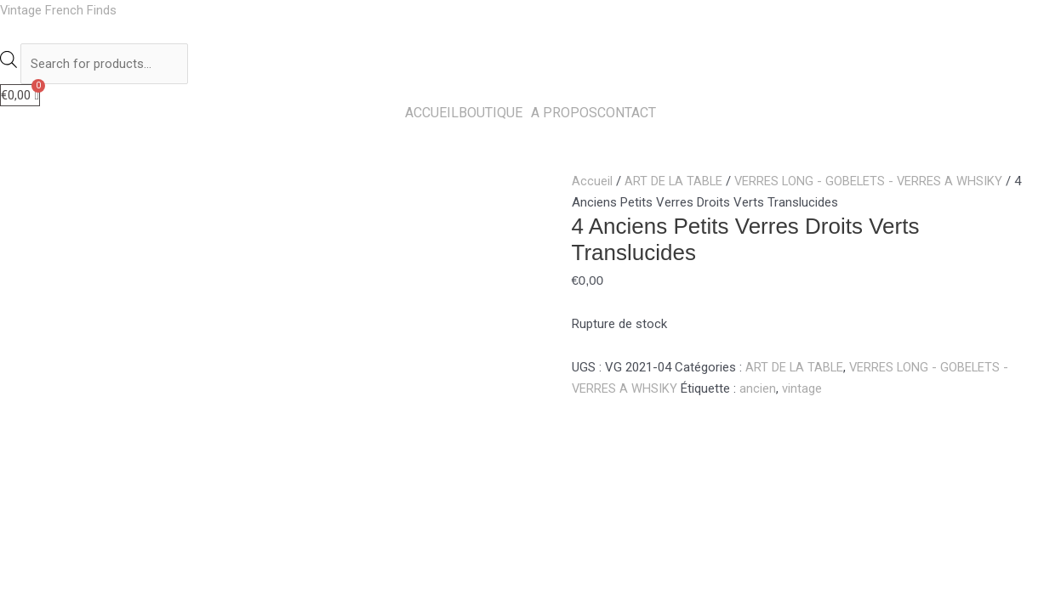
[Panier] (20, 96)
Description (68, 411)
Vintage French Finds (58, 10)
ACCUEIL (432, 115)
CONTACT (626, 115)
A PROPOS (564, 115)
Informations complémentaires (191, 411)
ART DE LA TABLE (674, 182)
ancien (758, 390)
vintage (803, 390)
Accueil (592, 182)
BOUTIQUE (490, 115)
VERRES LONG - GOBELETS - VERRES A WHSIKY (871, 182)
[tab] (68, 411)
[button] (495, 115)
